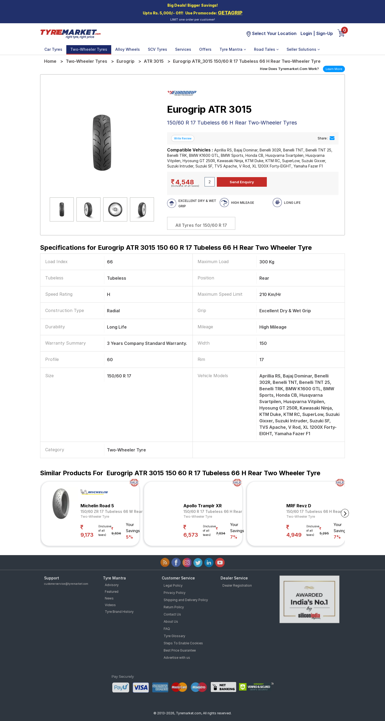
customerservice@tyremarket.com (66, 583)
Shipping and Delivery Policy (186, 600)
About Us (171, 621)
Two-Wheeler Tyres (88, 49)
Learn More (334, 69)
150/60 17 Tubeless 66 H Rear (313, 511)
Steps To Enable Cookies (183, 643)
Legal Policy (173, 585)
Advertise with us (177, 658)
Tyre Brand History (119, 612)
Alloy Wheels (127, 49)
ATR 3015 (154, 61)
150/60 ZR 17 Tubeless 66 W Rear (111, 511)
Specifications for (176, 247)
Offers (205, 49)
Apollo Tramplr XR (202, 505)
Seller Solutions (303, 49)
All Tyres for (201, 225)
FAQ (167, 629)
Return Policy (174, 607)
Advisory (112, 585)
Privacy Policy (175, 593)
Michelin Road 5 (97, 505)
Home (50, 61)
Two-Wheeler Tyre (94, 517)
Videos (110, 605)
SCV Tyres (157, 49)
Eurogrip (125, 61)
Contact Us (172, 614)
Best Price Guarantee (180, 650)
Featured (111, 592)
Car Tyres (53, 49)
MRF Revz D (298, 505)
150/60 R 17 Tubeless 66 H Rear (212, 511)
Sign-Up (324, 33)
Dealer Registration (237, 585)
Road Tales (266, 49)
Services (183, 49)
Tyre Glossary (174, 636)
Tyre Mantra (233, 49)
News (109, 598)
